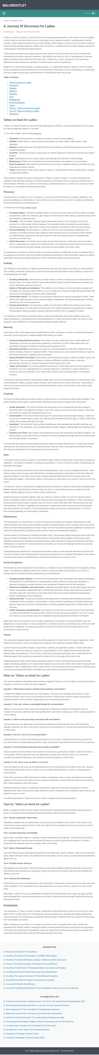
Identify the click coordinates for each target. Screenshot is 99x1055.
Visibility (12, 86)
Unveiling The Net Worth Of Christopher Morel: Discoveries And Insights (35, 967)
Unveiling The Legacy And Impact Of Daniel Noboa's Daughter (32, 975)
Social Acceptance (17, 100)
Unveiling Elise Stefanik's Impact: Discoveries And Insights (30, 979)
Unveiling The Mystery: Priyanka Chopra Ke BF (25, 1037)
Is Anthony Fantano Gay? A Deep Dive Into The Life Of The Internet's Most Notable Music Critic (45, 1001)
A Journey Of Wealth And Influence (20, 983)
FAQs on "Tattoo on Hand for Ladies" (24, 106)
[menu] (6, 10)
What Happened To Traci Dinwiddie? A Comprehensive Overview (33, 1009)
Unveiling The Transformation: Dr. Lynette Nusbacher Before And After (35, 1017)
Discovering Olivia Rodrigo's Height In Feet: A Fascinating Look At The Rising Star (40, 1021)
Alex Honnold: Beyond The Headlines (21, 951)
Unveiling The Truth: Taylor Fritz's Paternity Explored (27, 1029)
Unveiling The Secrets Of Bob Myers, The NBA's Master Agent (31, 955)
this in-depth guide (28, 205)
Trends (12, 103)
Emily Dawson (9, 29)
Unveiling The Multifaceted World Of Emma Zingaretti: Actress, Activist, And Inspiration (42, 987)
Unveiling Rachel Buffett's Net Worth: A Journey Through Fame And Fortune (37, 1005)
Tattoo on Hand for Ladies (20, 80)
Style (11, 94)
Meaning (13, 89)
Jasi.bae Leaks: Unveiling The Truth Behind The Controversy (31, 1025)
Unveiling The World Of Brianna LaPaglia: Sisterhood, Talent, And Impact (36, 959)
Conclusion (14, 111)
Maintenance (14, 97)
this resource (35, 131)
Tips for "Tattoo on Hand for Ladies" (24, 109)
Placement (13, 83)
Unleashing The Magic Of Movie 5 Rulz (22, 1033)
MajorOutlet (15, 3)
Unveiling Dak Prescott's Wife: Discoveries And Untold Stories (31, 971)
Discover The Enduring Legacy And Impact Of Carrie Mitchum (31, 963)
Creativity (13, 91)
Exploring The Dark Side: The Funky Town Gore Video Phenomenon (34, 1013)
